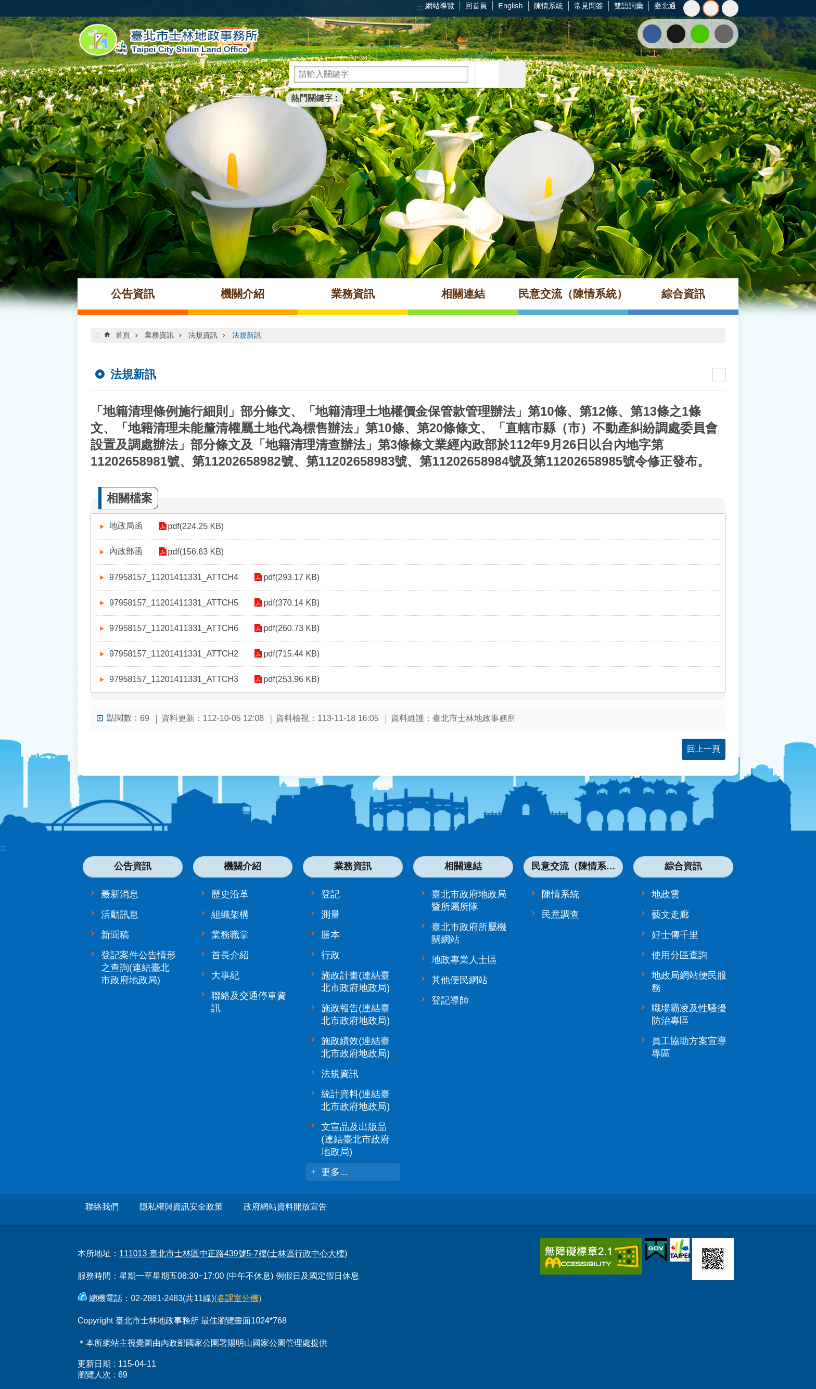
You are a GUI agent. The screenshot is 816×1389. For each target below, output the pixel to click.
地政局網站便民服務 (689, 981)
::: (419, 7)
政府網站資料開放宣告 (285, 1206)
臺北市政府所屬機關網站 (468, 933)
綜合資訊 (683, 294)
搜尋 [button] (487, 74)
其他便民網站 (459, 980)
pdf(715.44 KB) (287, 653)
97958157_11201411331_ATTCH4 (173, 577)
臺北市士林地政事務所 (169, 40)
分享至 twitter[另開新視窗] (676, 33)
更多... (334, 1172)
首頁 (123, 335)
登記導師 (450, 1000)
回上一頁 (703, 748)
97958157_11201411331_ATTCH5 (173, 602)
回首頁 (476, 6)
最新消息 (119, 894)
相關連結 (463, 294)
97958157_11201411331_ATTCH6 (173, 628)
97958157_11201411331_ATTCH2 (173, 653)
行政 (330, 955)
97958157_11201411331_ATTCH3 (173, 679)
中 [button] (711, 8)
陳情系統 (548, 6)
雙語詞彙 (628, 6)
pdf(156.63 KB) (191, 551)
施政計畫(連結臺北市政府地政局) (355, 981)
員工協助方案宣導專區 (689, 1047)
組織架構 (230, 914)
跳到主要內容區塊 (5, 5)
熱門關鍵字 (312, 98)
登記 (330, 894)
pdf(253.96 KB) (287, 679)
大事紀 (225, 975)
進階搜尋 (512, 74)
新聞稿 (115, 935)
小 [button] (691, 8)
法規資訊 (203, 335)
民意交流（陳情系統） (573, 294)
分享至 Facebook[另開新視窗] (652, 33)
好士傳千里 (675, 935)
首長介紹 (230, 955)
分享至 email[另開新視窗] (724, 33)
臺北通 (665, 6)
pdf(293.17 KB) (287, 577)
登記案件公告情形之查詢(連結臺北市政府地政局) (138, 967)
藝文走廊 (670, 914)
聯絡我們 (102, 1206)
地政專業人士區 (464, 960)
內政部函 (126, 551)
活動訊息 (119, 914)
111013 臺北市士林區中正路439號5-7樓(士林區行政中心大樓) (233, 1248)
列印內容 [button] (718, 374)
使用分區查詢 (680, 955)
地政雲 (666, 894)
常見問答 (588, 6)
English (510, 6)
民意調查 (560, 914)
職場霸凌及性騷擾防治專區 (689, 1014)
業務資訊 (353, 294)
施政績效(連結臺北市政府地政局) (355, 1047)
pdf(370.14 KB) (287, 602)
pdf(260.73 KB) (287, 628)
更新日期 (94, 1359)
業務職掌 (230, 935)
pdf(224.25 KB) (191, 526)
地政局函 (126, 525)
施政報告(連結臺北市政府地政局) (355, 1014)
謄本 (330, 935)
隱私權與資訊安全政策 (181, 1206)
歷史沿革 (230, 894)
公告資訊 (133, 294)
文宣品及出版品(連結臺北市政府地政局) (355, 1139)
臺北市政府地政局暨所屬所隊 (468, 900)
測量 (330, 914)
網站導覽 (439, 6)
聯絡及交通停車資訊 (248, 1002)
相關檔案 (129, 498)
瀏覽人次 (94, 1370)
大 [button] (730, 8)
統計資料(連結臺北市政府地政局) (355, 1100)
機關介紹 (242, 294)
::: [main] (96, 334)
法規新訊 (246, 335)
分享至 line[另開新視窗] (700, 33)
